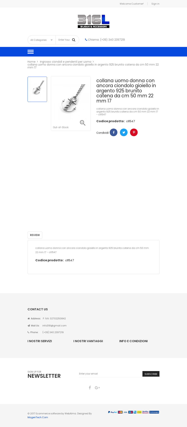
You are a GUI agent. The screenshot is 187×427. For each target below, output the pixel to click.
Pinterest (134, 132)
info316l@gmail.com (54, 325)
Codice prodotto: (110, 121)
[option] (37, 89)
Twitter (124, 132)
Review (35, 235)
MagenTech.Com (38, 417)
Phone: (33, 332)
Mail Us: (34, 325)
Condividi (113, 132)
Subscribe (151, 374)
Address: (34, 318)
